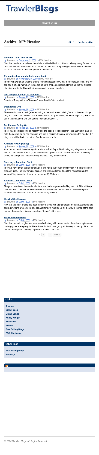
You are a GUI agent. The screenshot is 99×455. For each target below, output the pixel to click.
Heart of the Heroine (15, 199)
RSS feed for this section (80, 42)
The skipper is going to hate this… (22, 94)
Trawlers (11, 60)
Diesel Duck (12, 310)
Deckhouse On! (12, 106)
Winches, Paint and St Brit (18, 57)
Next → (57, 234)
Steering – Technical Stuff (18, 162)
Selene (9, 325)
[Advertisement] (45, 32)
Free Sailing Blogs (15, 329)
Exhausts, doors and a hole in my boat (25, 76)
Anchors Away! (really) (16, 143)
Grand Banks (12, 314)
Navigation (47, 23)
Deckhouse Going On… (17, 125)
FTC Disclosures (14, 333)
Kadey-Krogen (13, 318)
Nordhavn (11, 321)
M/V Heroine (45, 60)
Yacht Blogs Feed (18, 365)
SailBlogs (11, 354)
